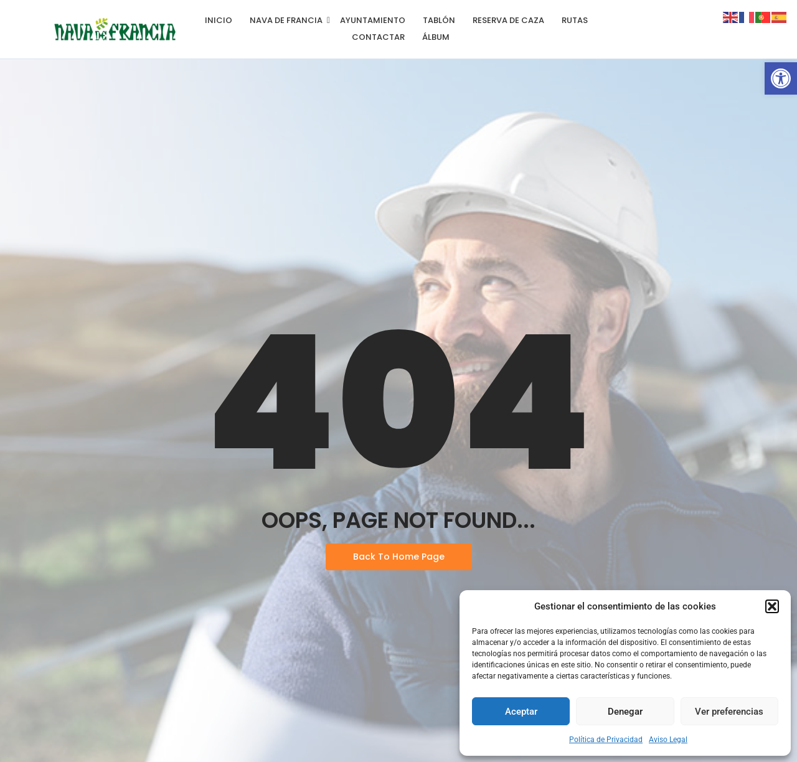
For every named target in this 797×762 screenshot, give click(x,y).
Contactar (378, 37)
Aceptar (521, 711)
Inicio (218, 20)
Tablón (439, 20)
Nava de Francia (288, 20)
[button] (781, 78)
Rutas (575, 20)
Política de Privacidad (606, 739)
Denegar (625, 711)
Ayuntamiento (372, 20)
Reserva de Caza (508, 20)
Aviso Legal (668, 739)
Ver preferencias (729, 711)
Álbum (436, 37)
